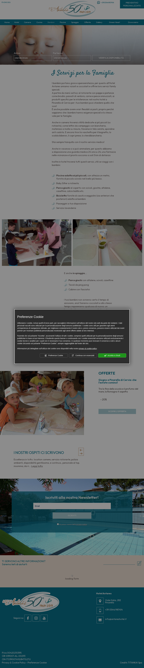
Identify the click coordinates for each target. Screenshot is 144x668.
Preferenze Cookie (53, 355)
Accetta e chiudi (112, 355)
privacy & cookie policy (88, 349)
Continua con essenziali (83, 355)
